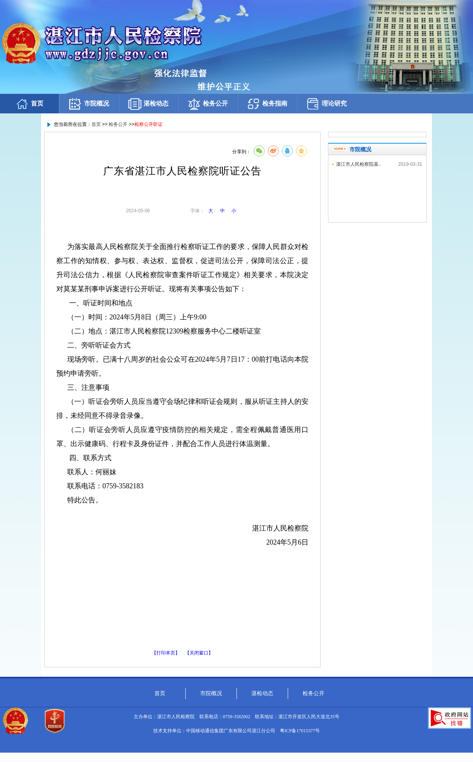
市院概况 (88, 104)
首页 (29, 104)
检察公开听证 (148, 124)
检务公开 (207, 104)
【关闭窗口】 (199, 653)
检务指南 (267, 104)
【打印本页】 (166, 653)
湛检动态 (148, 104)
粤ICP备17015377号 (300, 730)
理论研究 (326, 104)
